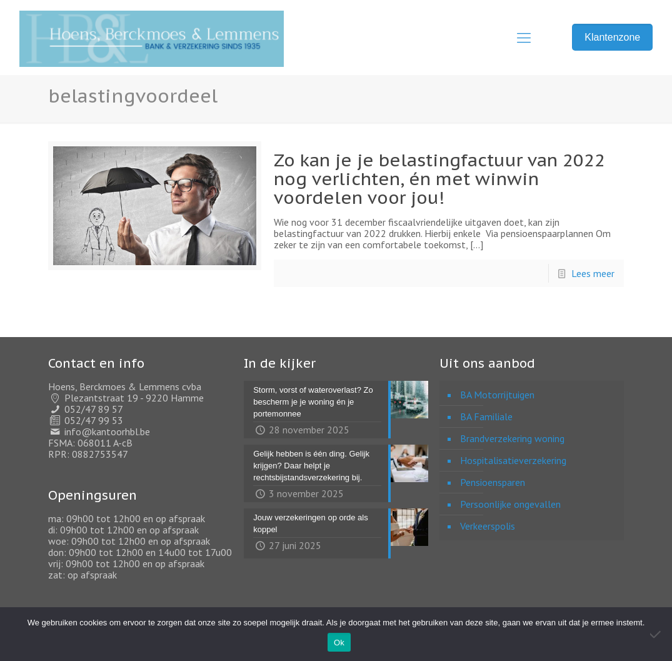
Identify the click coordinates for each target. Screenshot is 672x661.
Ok (339, 642)
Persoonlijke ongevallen (510, 504)
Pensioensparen (492, 482)
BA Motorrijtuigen (497, 394)
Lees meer (592, 273)
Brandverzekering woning (512, 438)
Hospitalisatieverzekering (513, 460)
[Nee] (656, 634)
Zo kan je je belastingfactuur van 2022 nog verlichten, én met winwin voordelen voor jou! (439, 178)
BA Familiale (486, 416)
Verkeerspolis (487, 526)
